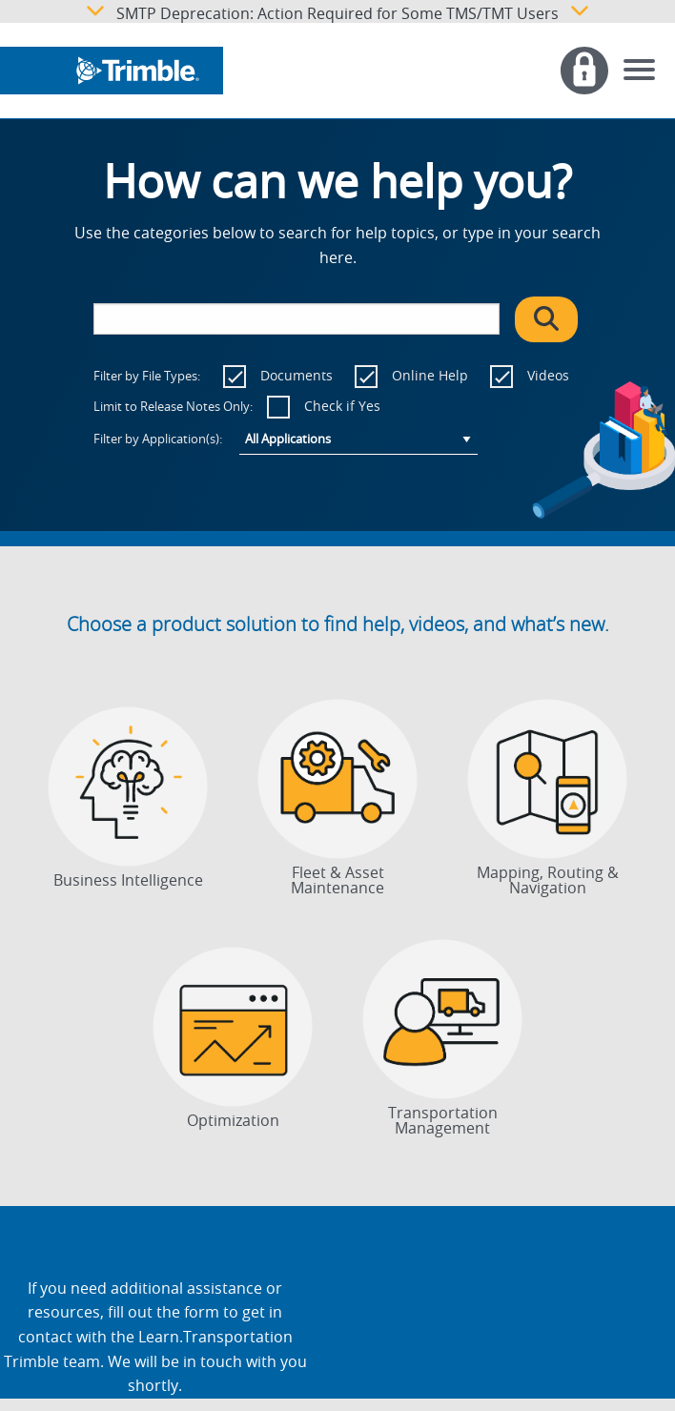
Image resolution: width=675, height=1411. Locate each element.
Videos (548, 375)
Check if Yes (342, 406)
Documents (296, 375)
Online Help (430, 375)
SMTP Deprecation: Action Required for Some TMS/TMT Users (337, 11)
